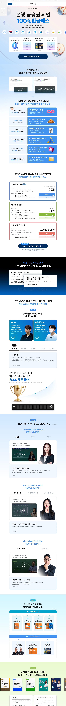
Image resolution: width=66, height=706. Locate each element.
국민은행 (51, 348)
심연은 (17, 437)
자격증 (10, 0)
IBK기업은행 (45, 330)
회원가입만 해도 (3, 8)
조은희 (49, 437)
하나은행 (14, 348)
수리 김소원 (17, 493)
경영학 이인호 (45, 549)
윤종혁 (33, 437)
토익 (17, 0)
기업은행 (23, 348)
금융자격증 (14, 0)
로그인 (2, 12)
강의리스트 (47, 197)
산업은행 (42, 348)
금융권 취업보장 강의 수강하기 (33, 56)
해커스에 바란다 (3, 14)
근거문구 (55, 424)
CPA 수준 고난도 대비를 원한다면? (33, 246)
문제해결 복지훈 (49, 493)
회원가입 (2, 11)
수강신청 (47, 194)
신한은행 (20, 330)
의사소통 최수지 (33, 493)
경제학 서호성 (21, 549)
